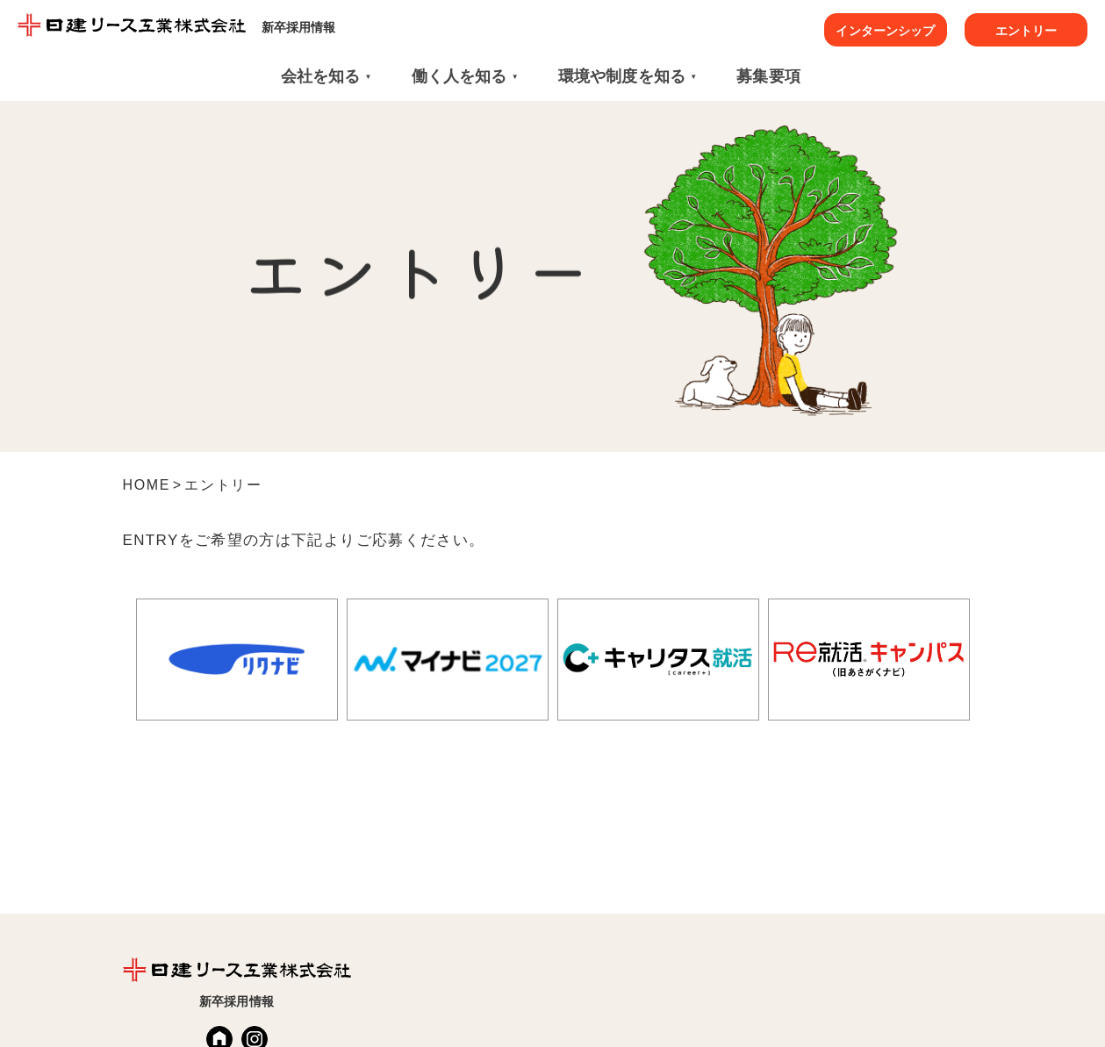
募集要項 (768, 76)
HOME (146, 484)
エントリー (1026, 31)
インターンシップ (885, 31)
